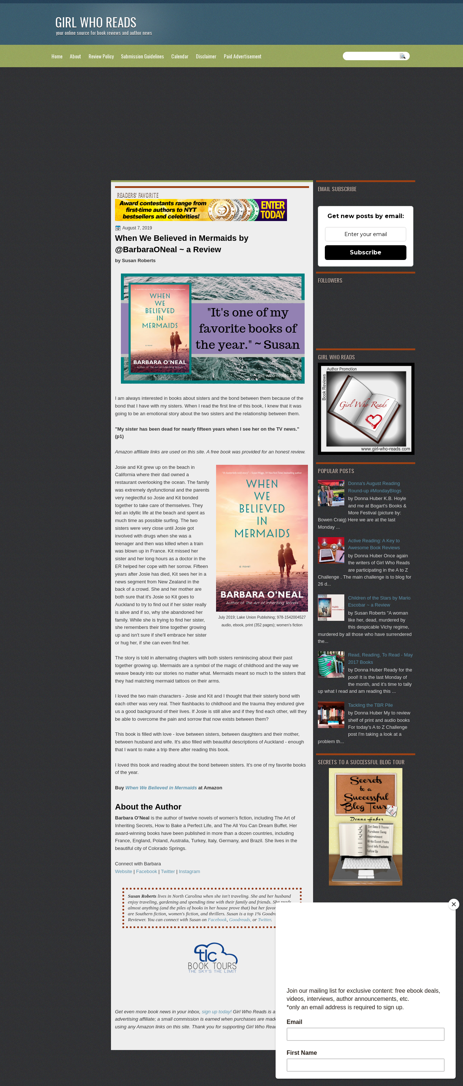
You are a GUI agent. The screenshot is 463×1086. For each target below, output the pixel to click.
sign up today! (217, 1011)
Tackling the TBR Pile (370, 705)
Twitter (168, 871)
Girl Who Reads (95, 21)
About (75, 56)
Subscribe (365, 252)
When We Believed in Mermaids (161, 787)
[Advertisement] (231, 125)
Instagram (189, 871)
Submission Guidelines (142, 56)
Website (123, 871)
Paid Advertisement (243, 56)
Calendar (180, 56)
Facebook (146, 871)
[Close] (453, 904)
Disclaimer (206, 56)
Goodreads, (240, 919)
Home (56, 56)
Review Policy (101, 56)
